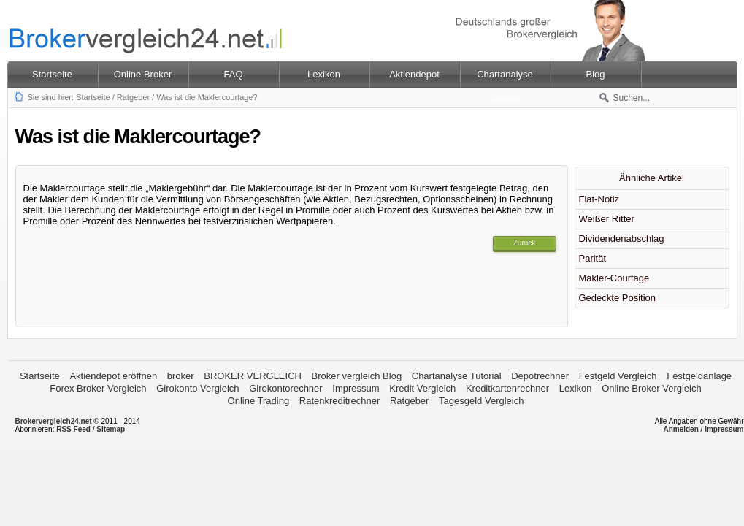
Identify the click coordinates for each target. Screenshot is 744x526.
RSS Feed (73, 429)
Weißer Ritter (606, 218)
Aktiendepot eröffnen (113, 375)
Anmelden (680, 429)
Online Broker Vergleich (652, 388)
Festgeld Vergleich (618, 375)
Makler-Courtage (614, 277)
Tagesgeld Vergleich (481, 400)
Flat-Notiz (599, 199)
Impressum (355, 388)
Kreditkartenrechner (507, 388)
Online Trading (259, 400)
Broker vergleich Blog (357, 375)
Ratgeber (133, 97)
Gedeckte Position (617, 297)
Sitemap (110, 429)
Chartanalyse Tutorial (457, 375)
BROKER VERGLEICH (253, 375)
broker (180, 375)
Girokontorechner (285, 388)
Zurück (524, 243)
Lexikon (575, 388)
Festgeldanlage (699, 375)
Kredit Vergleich (422, 388)
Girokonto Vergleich (197, 388)
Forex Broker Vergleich (98, 388)
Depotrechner (540, 375)
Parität (593, 258)
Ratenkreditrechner (339, 400)
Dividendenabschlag (621, 238)
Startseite (52, 74)
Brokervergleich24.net (53, 421)
